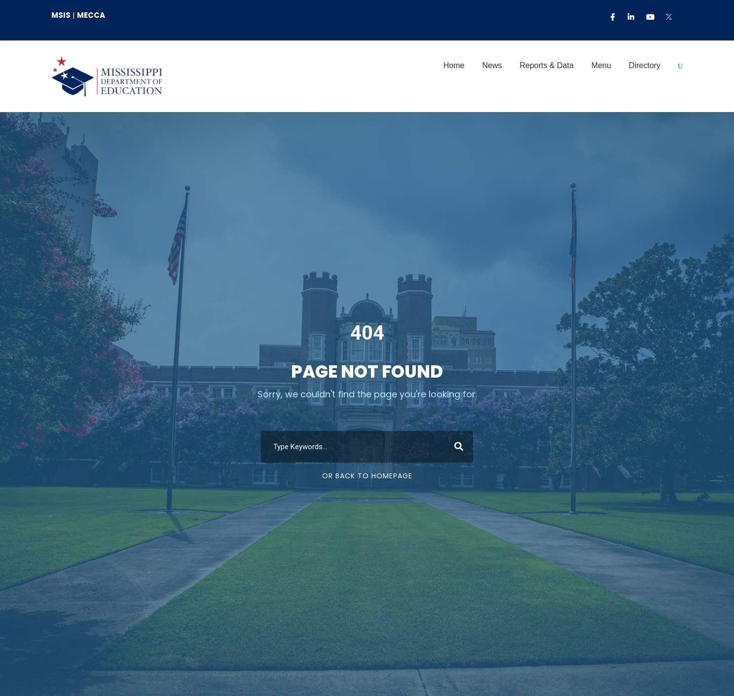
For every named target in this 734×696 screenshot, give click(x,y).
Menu (601, 65)
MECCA (91, 15)
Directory (645, 65)
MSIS (61, 15)
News (492, 65)
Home (454, 65)
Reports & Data (546, 65)
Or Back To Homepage (367, 503)
